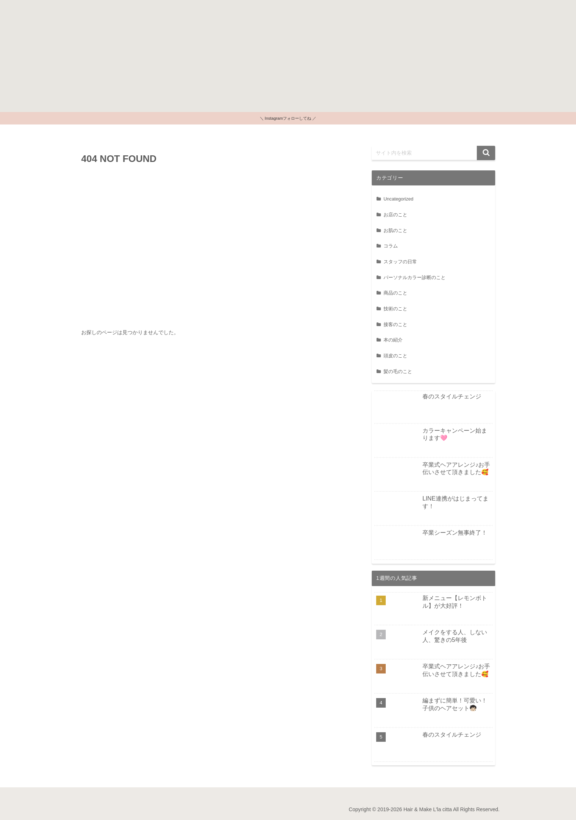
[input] (433, 153)
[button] (486, 153)
